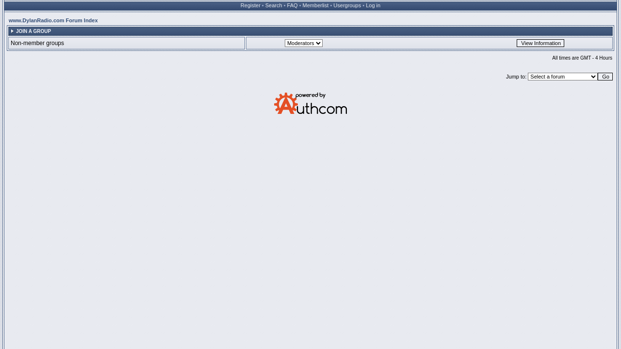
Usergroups (347, 5)
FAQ (292, 5)
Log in (373, 5)
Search (273, 5)
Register (251, 5)
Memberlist (316, 5)
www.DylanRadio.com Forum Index (53, 20)
